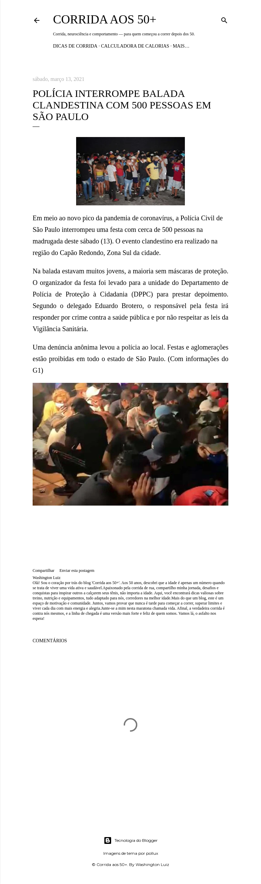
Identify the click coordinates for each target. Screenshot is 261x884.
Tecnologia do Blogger (131, 840)
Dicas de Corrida (75, 46)
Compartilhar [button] (43, 570)
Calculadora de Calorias (135, 46)
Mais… (181, 46)
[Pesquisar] (224, 19)
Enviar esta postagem (76, 570)
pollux (152, 853)
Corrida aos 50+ (104, 19)
